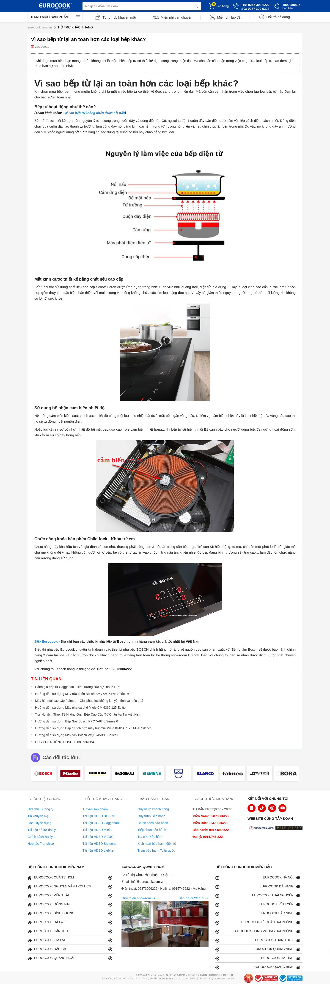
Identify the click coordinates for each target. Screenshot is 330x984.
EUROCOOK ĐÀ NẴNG (257, 886)
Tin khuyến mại (38, 816)
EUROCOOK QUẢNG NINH (257, 949)
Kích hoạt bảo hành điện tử (157, 843)
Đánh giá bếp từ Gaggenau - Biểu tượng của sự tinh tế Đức (77, 687)
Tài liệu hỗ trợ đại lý (42, 830)
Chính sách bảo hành (153, 823)
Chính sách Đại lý (40, 837)
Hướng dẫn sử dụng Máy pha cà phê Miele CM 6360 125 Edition (81, 707)
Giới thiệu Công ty (40, 809)
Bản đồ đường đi (194, 898)
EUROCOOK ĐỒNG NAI (70, 904)
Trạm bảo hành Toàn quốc (156, 850)
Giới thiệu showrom (138, 898)
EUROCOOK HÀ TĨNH (257, 958)
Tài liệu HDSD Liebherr (99, 850)
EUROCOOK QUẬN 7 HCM (70, 877)
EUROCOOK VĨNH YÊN (257, 904)
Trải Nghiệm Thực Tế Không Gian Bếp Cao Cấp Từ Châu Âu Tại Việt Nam (88, 714)
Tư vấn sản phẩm (95, 809)
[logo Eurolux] (290, 828)
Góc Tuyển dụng (39, 823)
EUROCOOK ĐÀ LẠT (70, 922)
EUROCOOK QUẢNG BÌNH (257, 967)
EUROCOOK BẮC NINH (257, 913)
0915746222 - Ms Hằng (189, 888)
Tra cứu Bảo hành (150, 837)
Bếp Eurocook (46, 641)
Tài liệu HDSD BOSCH (98, 816)
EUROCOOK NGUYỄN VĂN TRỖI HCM (70, 886)
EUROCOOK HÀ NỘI (257, 877)
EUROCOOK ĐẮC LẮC (70, 949)
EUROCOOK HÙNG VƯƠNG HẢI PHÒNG (257, 931)
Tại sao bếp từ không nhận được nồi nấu (94, 113)
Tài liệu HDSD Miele (96, 830)
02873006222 (148, 888)
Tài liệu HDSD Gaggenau (100, 823)
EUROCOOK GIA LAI (70, 940)
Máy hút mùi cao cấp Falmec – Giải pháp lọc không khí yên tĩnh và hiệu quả (89, 700)
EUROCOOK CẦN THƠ (70, 931)
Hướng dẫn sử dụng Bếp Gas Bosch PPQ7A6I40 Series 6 (76, 721)
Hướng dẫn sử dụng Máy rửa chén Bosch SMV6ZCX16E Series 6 (82, 694)
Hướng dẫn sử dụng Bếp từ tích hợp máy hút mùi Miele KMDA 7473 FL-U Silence (93, 728)
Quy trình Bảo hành (151, 816)
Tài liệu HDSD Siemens (99, 843)
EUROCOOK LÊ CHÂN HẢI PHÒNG (257, 922)
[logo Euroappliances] (262, 828)
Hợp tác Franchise (41, 843)
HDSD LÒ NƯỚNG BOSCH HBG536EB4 (64, 742)
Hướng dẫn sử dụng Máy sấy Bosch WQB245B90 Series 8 (77, 735)
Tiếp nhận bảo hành (152, 830)
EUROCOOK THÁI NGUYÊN (257, 895)
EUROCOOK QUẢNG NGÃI (70, 958)
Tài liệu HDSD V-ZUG (98, 837)
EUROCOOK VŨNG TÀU (70, 895)
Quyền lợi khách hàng (153, 809)
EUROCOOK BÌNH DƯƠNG (70, 913)
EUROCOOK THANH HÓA (257, 940)
